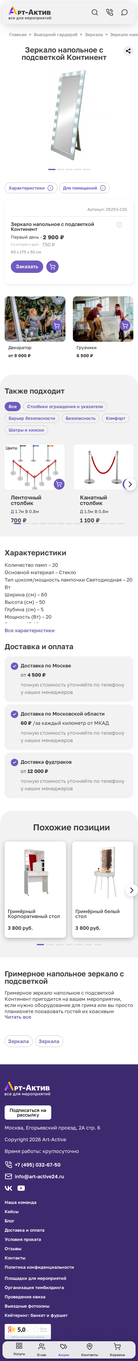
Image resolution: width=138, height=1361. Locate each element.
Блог (10, 1220)
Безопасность (80, 418)
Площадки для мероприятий (35, 1278)
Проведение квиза (25, 1296)
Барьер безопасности (32, 418)
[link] (28, 1331)
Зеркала (18, 1041)
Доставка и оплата (24, 1230)
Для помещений (84, 188)
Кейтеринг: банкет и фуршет (36, 1315)
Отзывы (13, 1248)
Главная (18, 34)
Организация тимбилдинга (34, 1287)
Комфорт (115, 418)
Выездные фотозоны (27, 1306)
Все (13, 406)
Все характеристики (30, 630)
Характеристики (31, 188)
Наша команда (20, 1202)
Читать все (18, 1017)
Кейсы (12, 1211)
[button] (130, 484)
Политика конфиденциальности (39, 1267)
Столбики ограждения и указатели (65, 406)
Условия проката (23, 1239)
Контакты (15, 1257)
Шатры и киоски (26, 429)
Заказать (27, 266)
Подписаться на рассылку (28, 1112)
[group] (69, 115)
